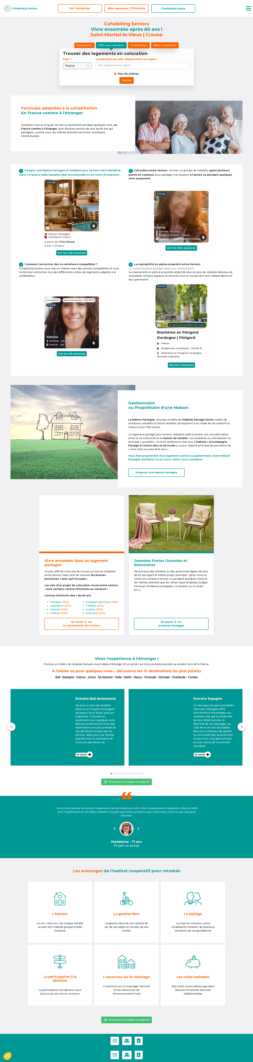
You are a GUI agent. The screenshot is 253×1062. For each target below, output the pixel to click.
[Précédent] (11, 727)
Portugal (150, 677)
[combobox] (143, 66)
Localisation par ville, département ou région (126, 59)
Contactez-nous (173, 8)
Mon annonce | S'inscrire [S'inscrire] (126, 8)
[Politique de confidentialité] (127, 1040)
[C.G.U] (114, 1040)
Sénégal (163, 677)
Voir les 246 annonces (71, 252)
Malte (128, 677)
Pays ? (67, 59)
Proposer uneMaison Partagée (156, 472)
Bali (57, 677)
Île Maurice (105, 677)
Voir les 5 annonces (181, 365)
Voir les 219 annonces (72, 353)
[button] (67, 727)
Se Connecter (79, 8)
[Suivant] (242, 727)
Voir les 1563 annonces (181, 247)
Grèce (92, 677)
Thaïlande (179, 677)
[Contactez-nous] (139, 1040)
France (81, 677)
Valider (126, 80)
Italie (118, 677)
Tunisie (193, 677)
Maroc (138, 677)
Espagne (68, 677)
